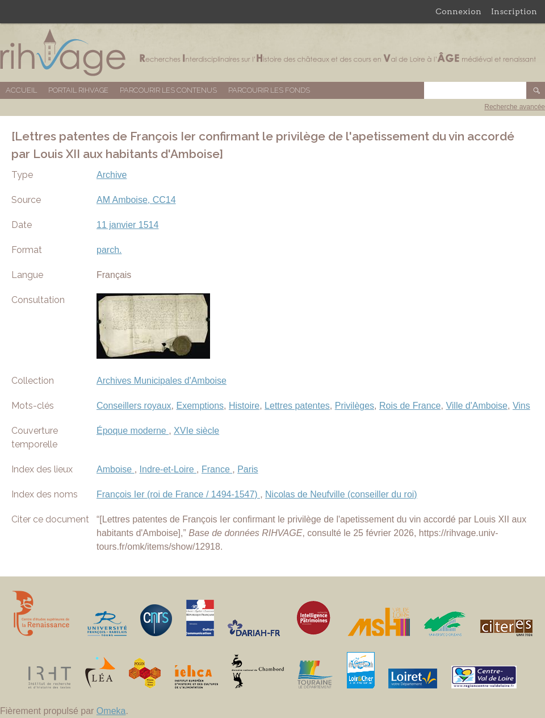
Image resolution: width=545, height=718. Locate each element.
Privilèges (354, 405)
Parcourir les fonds (269, 90)
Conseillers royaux (134, 405)
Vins (521, 405)
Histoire (244, 405)
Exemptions (200, 405)
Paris (247, 469)
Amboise (116, 469)
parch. (109, 250)
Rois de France (410, 405)
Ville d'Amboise (477, 405)
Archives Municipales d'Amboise (162, 380)
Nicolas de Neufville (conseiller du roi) (341, 494)
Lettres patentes (297, 405)
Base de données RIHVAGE (272, 52)
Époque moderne (133, 430)
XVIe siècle (196, 430)
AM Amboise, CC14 (136, 200)
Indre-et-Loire (168, 469)
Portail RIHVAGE (78, 90)
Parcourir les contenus (168, 90)
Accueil (21, 90)
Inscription (514, 11)
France (217, 469)
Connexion (458, 11)
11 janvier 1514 (127, 225)
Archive (112, 175)
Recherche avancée (514, 107)
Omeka (111, 711)
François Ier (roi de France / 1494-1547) (178, 494)
